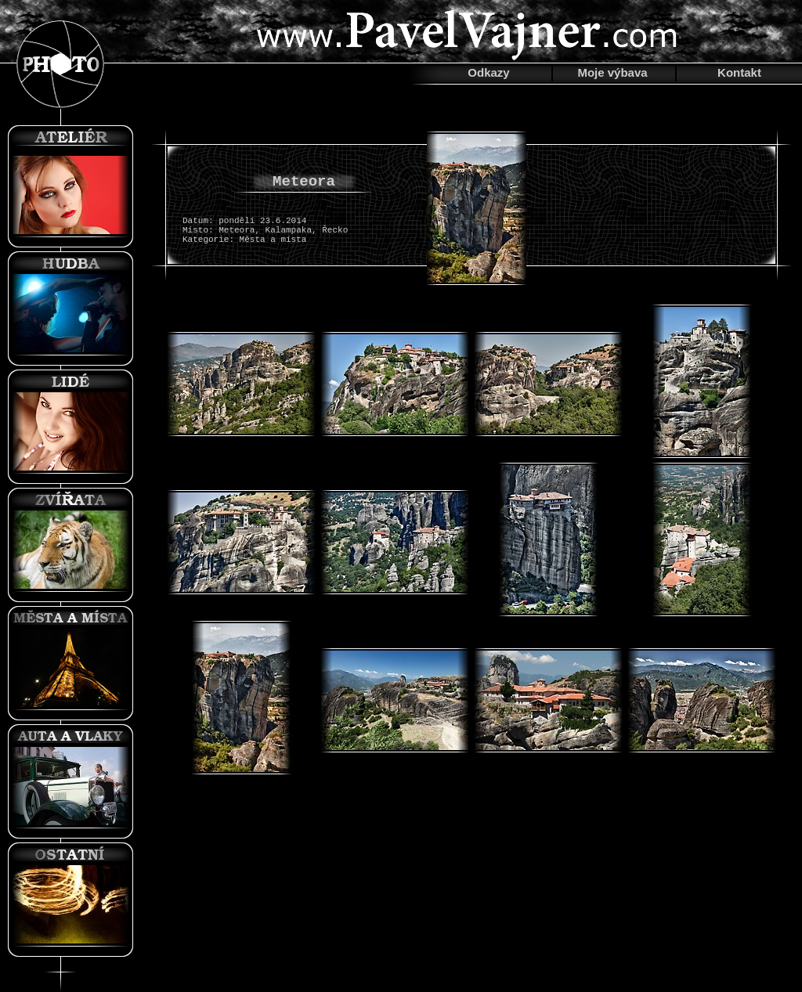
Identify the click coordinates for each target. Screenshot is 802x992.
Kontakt (739, 72)
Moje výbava (612, 72)
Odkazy (488, 72)
